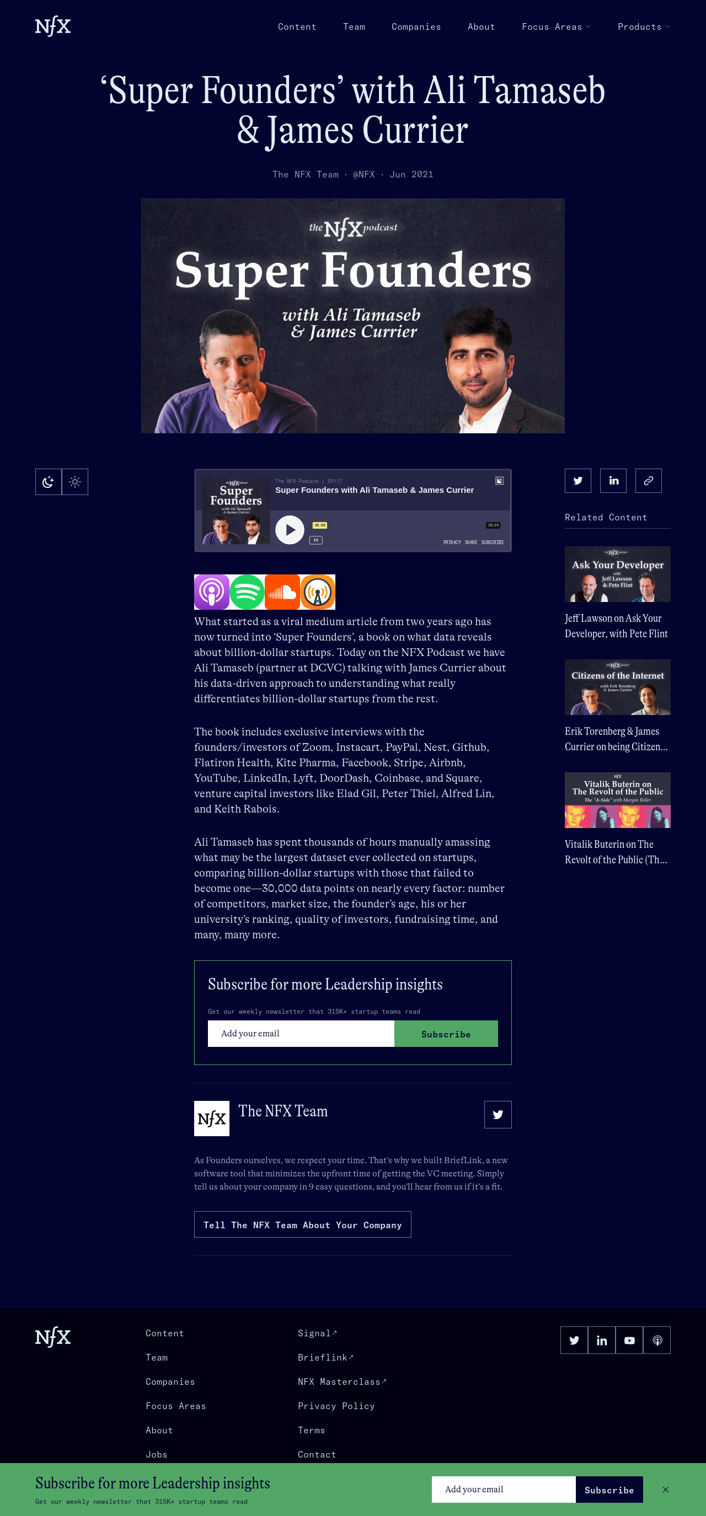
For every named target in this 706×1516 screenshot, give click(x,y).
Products (644, 26)
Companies (416, 26)
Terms (311, 1430)
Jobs (157, 1454)
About (481, 26)
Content (297, 26)
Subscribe (609, 1490)
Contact (317, 1454)
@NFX (364, 174)
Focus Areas (556, 26)
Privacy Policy (336, 1405)
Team (354, 26)
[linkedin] (613, 480)
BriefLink (463, 1160)
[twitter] (578, 480)
